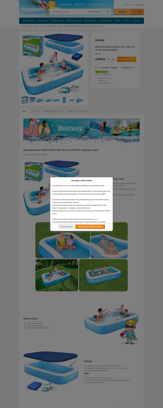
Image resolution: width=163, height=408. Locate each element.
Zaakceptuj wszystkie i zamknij (90, 227)
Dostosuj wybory (67, 227)
